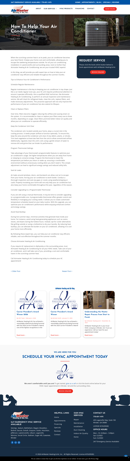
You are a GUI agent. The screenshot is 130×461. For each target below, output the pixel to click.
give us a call (71, 383)
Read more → (21, 335)
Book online (110, 9)
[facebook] (12, 442)
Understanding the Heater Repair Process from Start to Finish (97, 314)
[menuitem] (38, 8)
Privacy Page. (95, 458)
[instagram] (19, 442)
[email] (15, 442)
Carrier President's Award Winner (62, 313)
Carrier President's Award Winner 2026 (28, 313)
